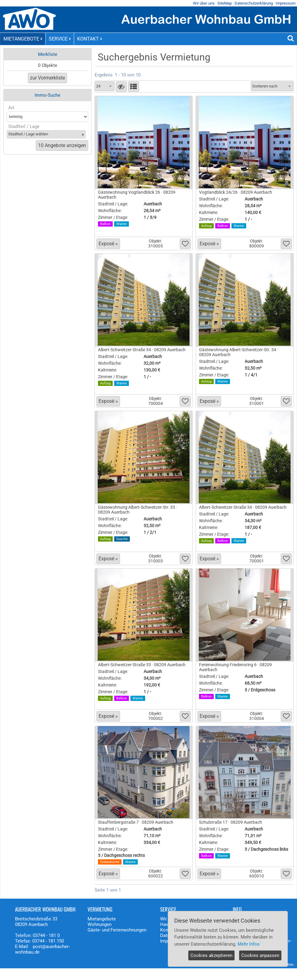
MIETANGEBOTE (22, 39)
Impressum (285, 3)
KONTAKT (89, 39)
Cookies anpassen (260, 955)
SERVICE (60, 39)
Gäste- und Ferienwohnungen (117, 930)
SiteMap (224, 3)
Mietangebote (102, 919)
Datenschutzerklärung (254, 3)
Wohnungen (99, 924)
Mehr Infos (249, 944)
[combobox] (105, 86)
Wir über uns (204, 3)
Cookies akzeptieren (211, 955)
